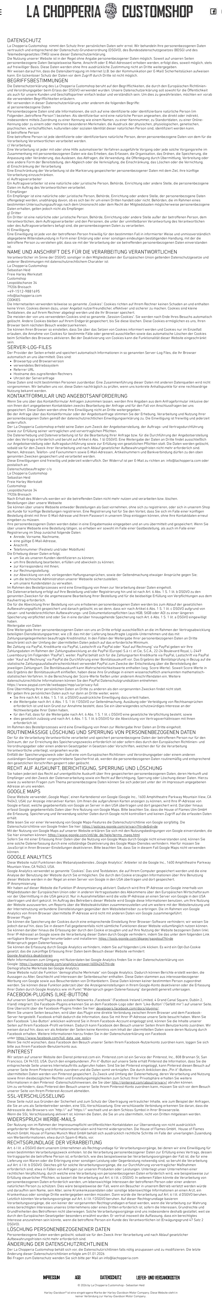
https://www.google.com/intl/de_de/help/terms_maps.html (94, 835)
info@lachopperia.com (24, 296)
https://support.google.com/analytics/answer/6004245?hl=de (67, 964)
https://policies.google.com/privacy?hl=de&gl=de (120, 827)
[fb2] (213, 11)
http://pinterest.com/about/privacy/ (139, 1083)
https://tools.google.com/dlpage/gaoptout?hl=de (136, 939)
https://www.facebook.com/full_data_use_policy (53, 1038)
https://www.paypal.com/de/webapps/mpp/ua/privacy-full (52, 685)
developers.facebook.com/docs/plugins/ (127, 1009)
